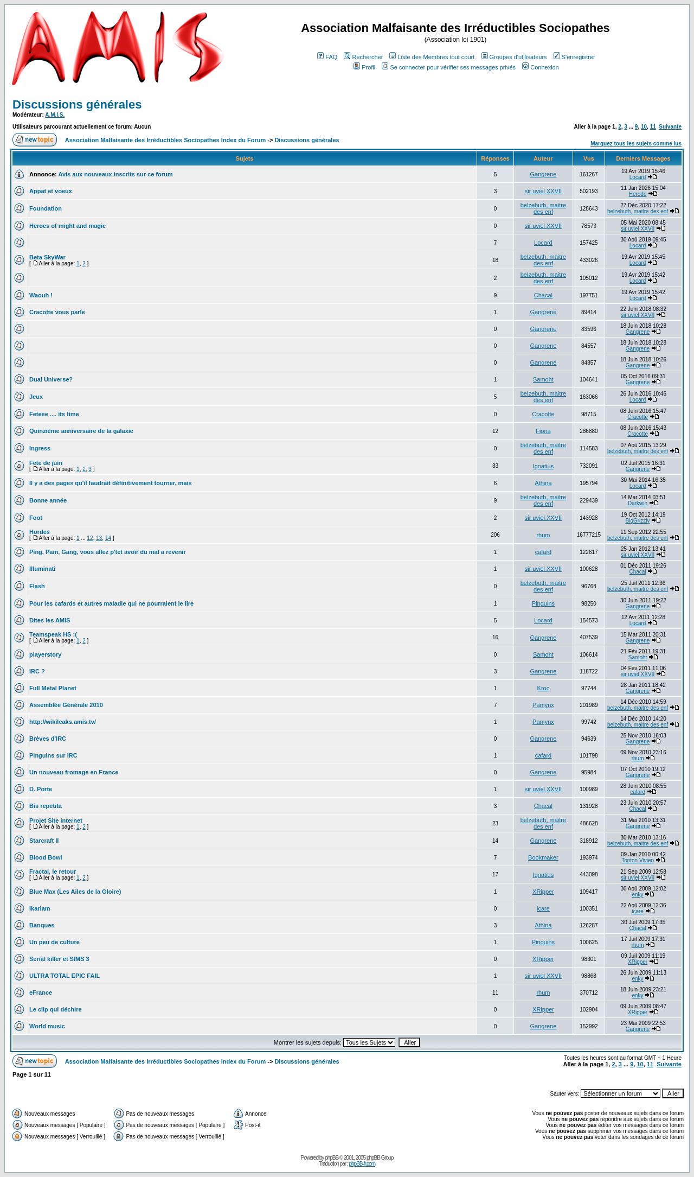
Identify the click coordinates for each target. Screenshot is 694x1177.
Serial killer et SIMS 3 (59, 959)
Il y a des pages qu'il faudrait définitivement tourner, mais (110, 483)
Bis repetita (45, 806)
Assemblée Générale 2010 (66, 705)
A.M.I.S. (55, 115)
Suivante (670, 127)
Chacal (543, 295)
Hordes (39, 532)
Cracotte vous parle (57, 312)
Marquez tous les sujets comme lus (636, 144)
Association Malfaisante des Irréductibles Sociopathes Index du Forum (165, 140)
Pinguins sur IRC (53, 755)
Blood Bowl (45, 857)
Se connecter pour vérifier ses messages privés (449, 67)
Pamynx (543, 705)
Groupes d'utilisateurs (514, 57)
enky (638, 895)
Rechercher (363, 57)
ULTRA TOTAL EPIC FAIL (64, 975)
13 (99, 538)
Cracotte (543, 414)
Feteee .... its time (54, 414)
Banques (41, 925)
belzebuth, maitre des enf (543, 208)
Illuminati (42, 568)
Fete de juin (45, 463)
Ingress (39, 448)
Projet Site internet (55, 820)
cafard (543, 552)
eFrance (40, 992)
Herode (638, 194)
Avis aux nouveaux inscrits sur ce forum (115, 174)
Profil (364, 67)
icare (543, 908)
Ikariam (39, 908)
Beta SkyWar (47, 257)
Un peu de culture (54, 942)
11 (653, 127)
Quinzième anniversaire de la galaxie (81, 431)
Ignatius (543, 466)
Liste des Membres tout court (431, 57)
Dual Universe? (51, 379)
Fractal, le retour (52, 871)
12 (90, 538)
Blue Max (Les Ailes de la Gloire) (75, 891)
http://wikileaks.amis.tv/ (62, 721)
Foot (35, 517)
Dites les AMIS (49, 620)
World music (47, 1026)
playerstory (45, 654)
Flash (37, 586)
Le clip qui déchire (55, 1009)
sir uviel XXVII (543, 191)
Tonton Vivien (637, 860)
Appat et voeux (50, 191)
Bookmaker (543, 857)
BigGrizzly (638, 521)
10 (644, 127)
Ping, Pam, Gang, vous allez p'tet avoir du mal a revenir (107, 552)
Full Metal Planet (52, 688)
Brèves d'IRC (47, 738)
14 (108, 538)
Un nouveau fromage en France (73, 772)
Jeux (36, 396)
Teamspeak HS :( (53, 634)
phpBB (331, 1158)
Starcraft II (44, 840)
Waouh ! (41, 295)
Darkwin (637, 503)
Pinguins (543, 603)
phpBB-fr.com (362, 1164)
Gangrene (543, 174)
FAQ (327, 57)
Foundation (45, 208)
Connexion (540, 67)
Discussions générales (77, 104)
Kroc (543, 688)
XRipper (543, 891)
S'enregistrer (574, 57)
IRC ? (37, 671)
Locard (637, 177)
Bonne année (48, 500)
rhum (543, 535)
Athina (543, 483)
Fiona (543, 431)
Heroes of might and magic (67, 225)
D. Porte (40, 789)
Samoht (543, 379)
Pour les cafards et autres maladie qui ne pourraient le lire (111, 603)
